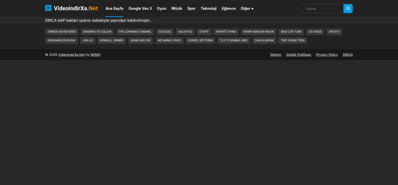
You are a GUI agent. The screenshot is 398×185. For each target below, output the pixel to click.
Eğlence (229, 8)
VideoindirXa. (71, 8)
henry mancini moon (258, 31)
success (165, 31)
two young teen (293, 40)
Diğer (247, 8)
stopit (204, 31)
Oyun (161, 8)
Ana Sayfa (114, 8)
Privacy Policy (327, 54)
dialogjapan (264, 40)
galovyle (185, 31)
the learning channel (135, 31)
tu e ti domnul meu (234, 40)
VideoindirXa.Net (71, 54)
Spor (191, 8)
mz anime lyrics (169, 40)
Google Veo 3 (140, 8)
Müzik (177, 8)
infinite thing (226, 31)
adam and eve (141, 40)
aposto (334, 31)
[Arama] (348, 8)
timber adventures (62, 31)
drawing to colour (97, 31)
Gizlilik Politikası (298, 54)
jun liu (88, 40)
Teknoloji (209, 8)
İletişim (275, 54)
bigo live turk (291, 31)
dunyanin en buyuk (61, 40)
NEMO (96, 54)
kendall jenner (111, 40)
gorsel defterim (200, 40)
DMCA (348, 54)
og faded (315, 31)
